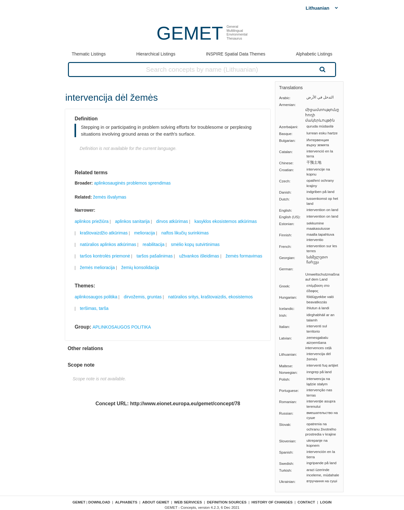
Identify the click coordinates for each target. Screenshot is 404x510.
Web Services (188, 502)
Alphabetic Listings (314, 53)
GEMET (189, 33)
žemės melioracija (97, 267)
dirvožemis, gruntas (142, 296)
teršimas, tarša (94, 308)
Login (326, 502)
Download (99, 502)
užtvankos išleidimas (199, 255)
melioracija (144, 232)
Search (322, 69)
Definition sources (227, 502)
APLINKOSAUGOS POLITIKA (122, 327)
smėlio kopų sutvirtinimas (195, 244)
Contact (306, 502)
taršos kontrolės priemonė (105, 255)
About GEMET (155, 502)
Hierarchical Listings (155, 53)
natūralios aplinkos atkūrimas (108, 244)
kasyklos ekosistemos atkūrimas (226, 221)
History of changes (272, 502)
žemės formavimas (244, 255)
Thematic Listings (89, 53)
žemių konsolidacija (140, 267)
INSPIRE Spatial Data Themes (235, 53)
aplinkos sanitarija (132, 221)
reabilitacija (153, 244)
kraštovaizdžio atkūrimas (103, 232)
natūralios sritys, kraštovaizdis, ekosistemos (210, 296)
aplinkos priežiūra (91, 221)
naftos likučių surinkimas (185, 232)
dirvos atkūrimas (172, 221)
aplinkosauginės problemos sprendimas (132, 182)
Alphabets (126, 502)
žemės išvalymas (110, 197)
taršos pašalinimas (155, 255)
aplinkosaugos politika (96, 296)
